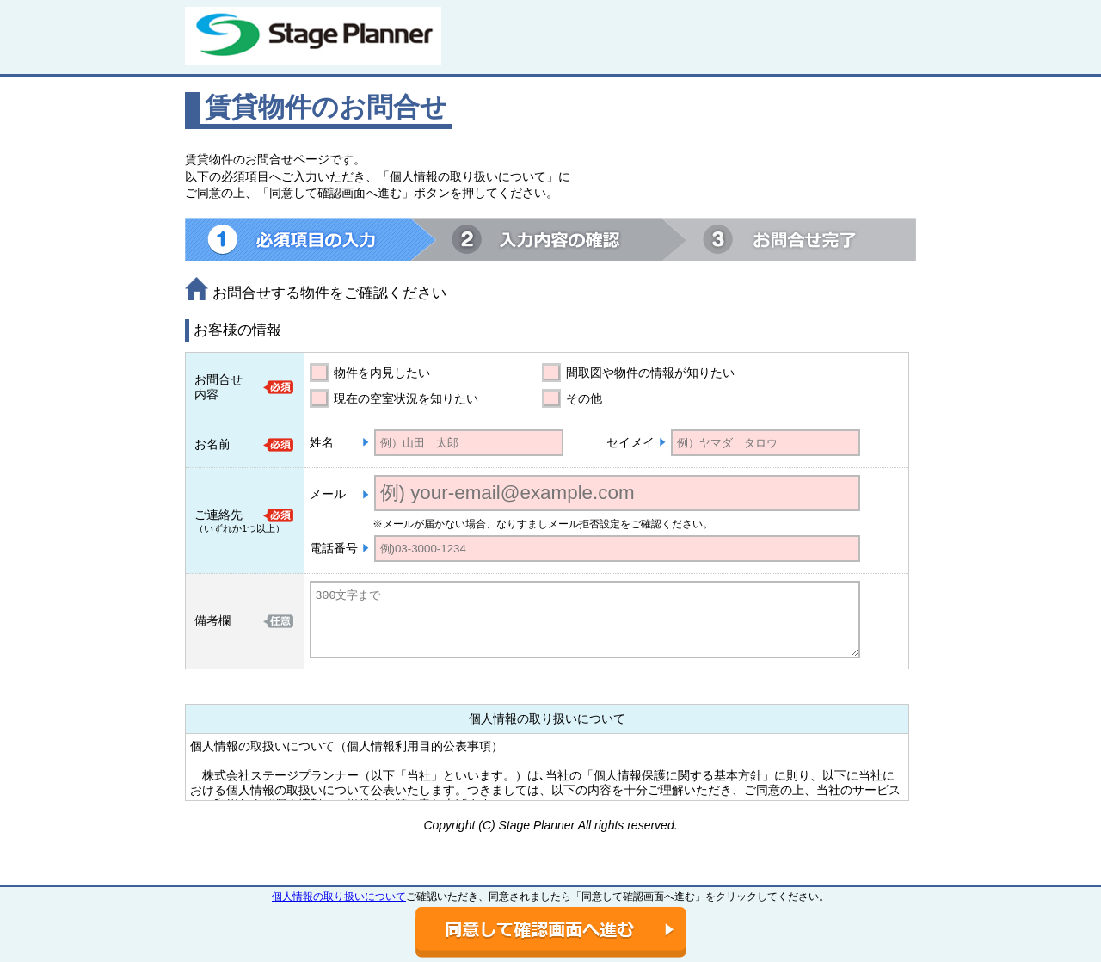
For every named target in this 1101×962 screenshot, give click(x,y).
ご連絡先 (218, 514)
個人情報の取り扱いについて (339, 897)
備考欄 (212, 620)
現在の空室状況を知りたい (406, 398)
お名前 (212, 444)
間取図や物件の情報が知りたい (650, 372)
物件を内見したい (382, 372)
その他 (584, 398)
